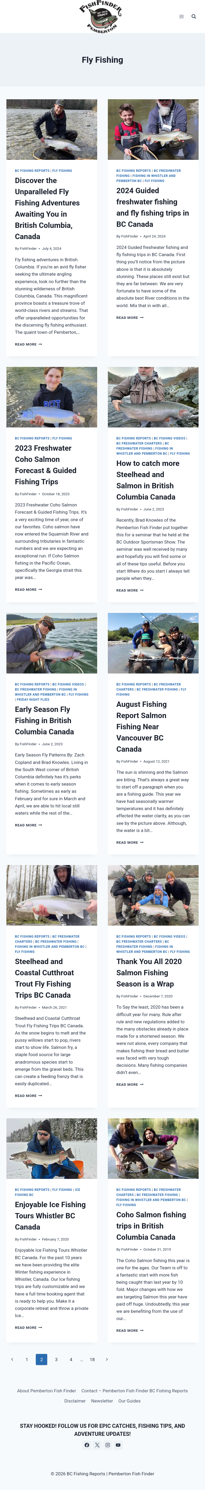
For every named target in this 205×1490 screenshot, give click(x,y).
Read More (28, 344)
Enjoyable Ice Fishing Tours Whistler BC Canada (50, 1215)
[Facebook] (86, 1445)
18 (92, 1359)
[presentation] (51, 129)
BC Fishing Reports (32, 171)
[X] (97, 1445)
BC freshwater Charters (139, 443)
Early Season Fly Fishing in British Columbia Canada (44, 720)
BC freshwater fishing (35, 689)
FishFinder (28, 248)
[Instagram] (107, 1445)
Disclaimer (75, 1401)
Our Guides (130, 1401)
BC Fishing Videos (169, 438)
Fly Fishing (62, 171)
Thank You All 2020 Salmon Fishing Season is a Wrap (149, 972)
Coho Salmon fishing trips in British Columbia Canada (151, 1226)
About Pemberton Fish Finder (46, 1390)
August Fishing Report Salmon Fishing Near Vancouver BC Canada (141, 727)
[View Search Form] (194, 16)
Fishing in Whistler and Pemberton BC (50, 947)
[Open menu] (181, 16)
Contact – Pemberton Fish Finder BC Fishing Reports (134, 1390)
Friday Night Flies (33, 700)
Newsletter (102, 1401)
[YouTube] (118, 1445)
